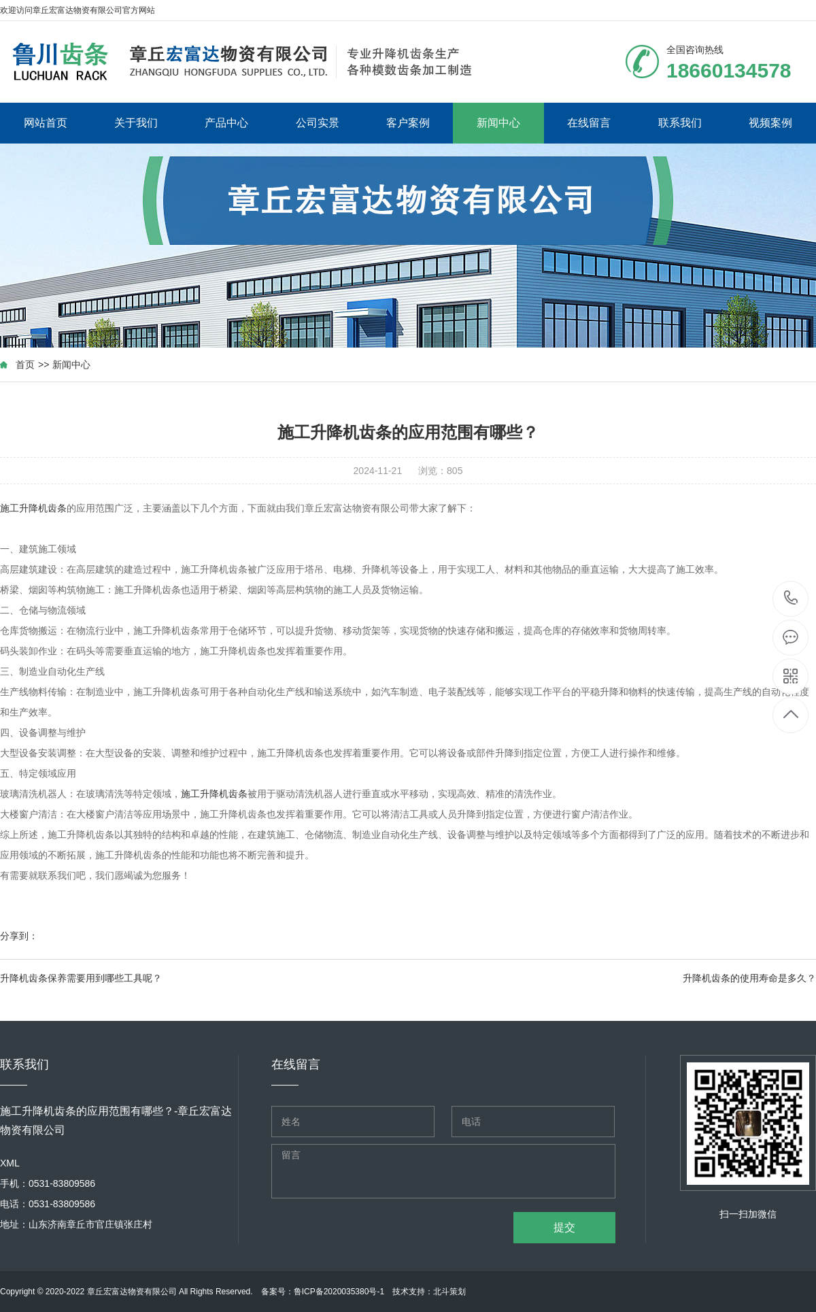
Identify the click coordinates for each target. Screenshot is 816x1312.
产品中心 (226, 123)
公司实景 (317, 123)
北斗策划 (449, 1291)
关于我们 (136, 123)
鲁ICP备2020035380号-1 (339, 1291)
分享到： (19, 935)
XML (10, 1163)
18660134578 (791, 598)
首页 (25, 364)
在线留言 (589, 123)
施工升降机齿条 (33, 508)
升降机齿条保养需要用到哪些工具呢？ (81, 978)
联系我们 (680, 123)
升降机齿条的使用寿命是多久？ (749, 978)
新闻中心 (498, 123)
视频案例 (770, 123)
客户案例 (408, 123)
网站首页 (45, 123)
